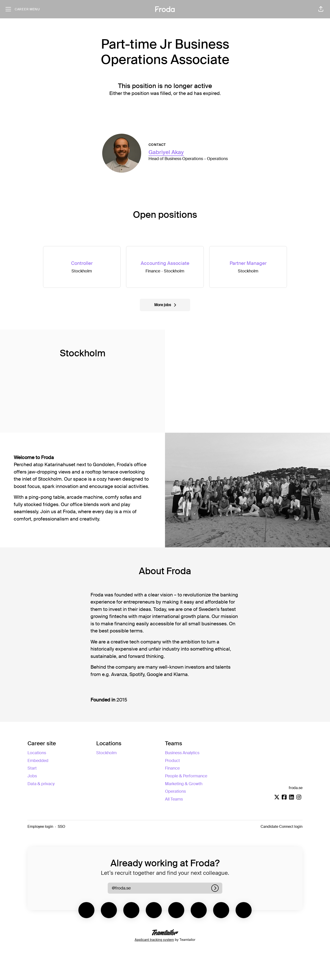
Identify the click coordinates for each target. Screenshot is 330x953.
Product (172, 760)
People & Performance (186, 776)
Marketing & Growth (183, 784)
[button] (320, 9)
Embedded (38, 760)
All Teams (174, 799)
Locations (37, 753)
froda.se (295, 787)
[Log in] (215, 888)
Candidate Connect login (281, 826)
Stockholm (106, 753)
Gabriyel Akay (166, 152)
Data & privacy (41, 784)
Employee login (40, 826)
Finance (172, 768)
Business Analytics (182, 753)
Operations (175, 791)
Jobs (32, 776)
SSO (61, 826)
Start (32, 768)
